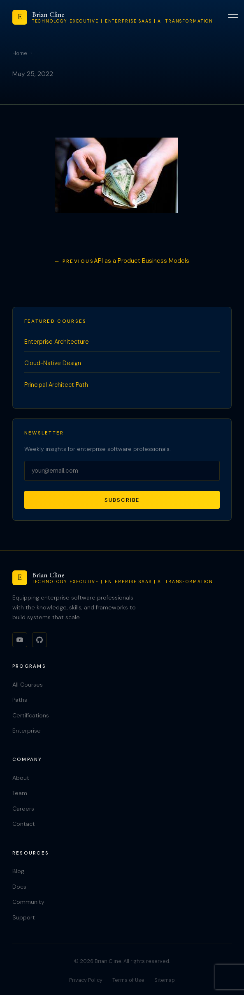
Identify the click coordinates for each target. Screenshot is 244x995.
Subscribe (122, 499)
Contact (23, 823)
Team (19, 793)
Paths (19, 699)
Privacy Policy (85, 980)
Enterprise (26, 730)
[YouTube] (19, 639)
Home (19, 53)
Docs (19, 886)
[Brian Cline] (113, 17)
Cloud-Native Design (52, 363)
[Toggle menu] (232, 17)
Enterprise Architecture (56, 341)
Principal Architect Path (56, 384)
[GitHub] (39, 639)
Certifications (30, 715)
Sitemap (164, 980)
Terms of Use (128, 980)
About (20, 777)
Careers (23, 808)
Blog (18, 871)
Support (23, 917)
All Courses (27, 684)
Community (28, 901)
